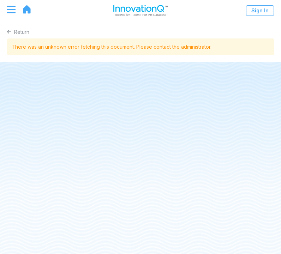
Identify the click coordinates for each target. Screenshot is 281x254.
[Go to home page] (23, 9)
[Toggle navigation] (8, 9)
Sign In (260, 10)
